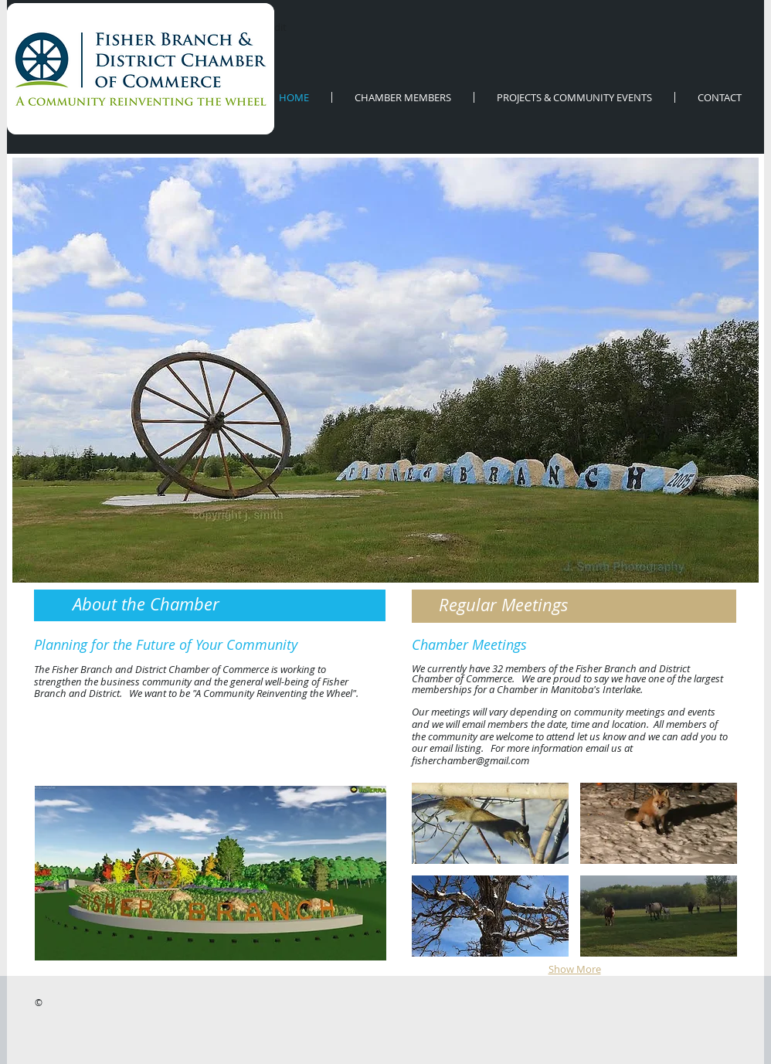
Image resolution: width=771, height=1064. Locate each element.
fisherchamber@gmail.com (470, 760)
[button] (210, 873)
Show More (575, 969)
